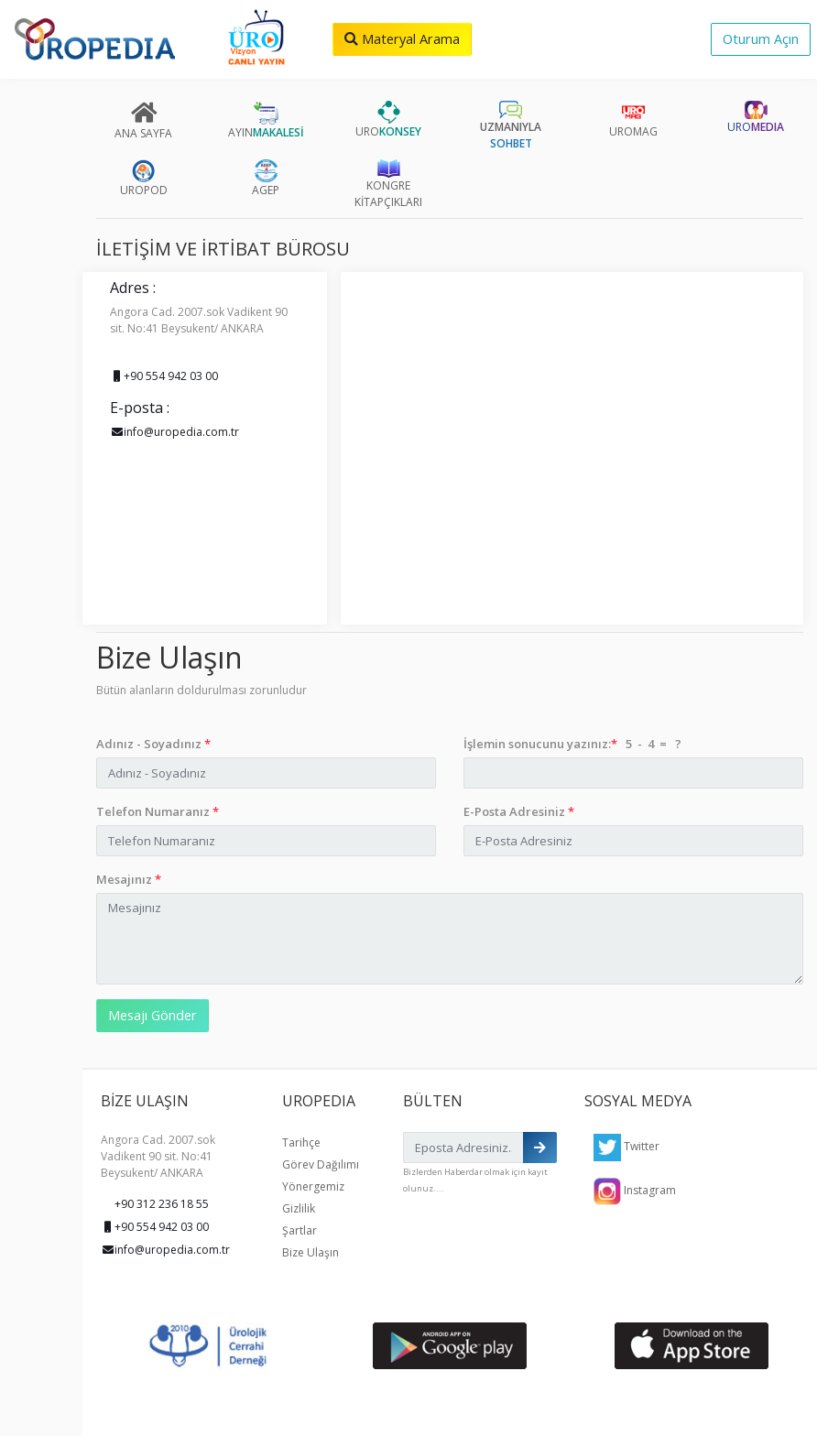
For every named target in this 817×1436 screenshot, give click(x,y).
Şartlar (299, 1230)
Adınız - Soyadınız (153, 743)
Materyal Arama (402, 38)
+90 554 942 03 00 (164, 376)
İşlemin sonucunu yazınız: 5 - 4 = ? (572, 743)
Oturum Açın (761, 38)
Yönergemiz (313, 1186)
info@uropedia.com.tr (174, 432)
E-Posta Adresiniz (518, 811)
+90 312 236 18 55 (161, 1204)
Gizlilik (298, 1208)
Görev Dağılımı (320, 1164)
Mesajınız (128, 879)
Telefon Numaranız (157, 811)
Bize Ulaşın (310, 1252)
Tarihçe (301, 1142)
